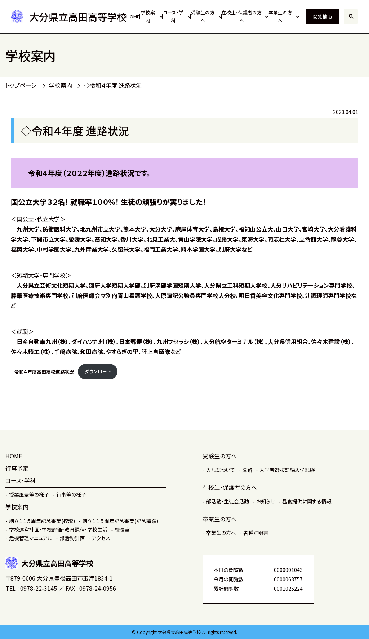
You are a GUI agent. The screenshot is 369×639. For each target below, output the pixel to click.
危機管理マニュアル (30, 538)
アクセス (101, 538)
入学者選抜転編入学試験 (287, 469)
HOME (132, 16)
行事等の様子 (71, 494)
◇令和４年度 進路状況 (113, 85)
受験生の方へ (202, 16)
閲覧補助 (322, 16)
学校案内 (148, 16)
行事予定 (16, 468)
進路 (247, 469)
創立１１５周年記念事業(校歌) (42, 520)
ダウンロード (98, 371)
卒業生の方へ (280, 16)
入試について (220, 469)
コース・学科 (173, 16)
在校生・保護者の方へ (242, 16)
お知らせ (265, 501)
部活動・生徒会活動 (227, 501)
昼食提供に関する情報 (307, 501)
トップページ (21, 85)
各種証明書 (255, 532)
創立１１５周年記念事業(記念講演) (120, 520)
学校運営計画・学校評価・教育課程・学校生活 (58, 529)
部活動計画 (72, 538)
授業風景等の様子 (29, 494)
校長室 (122, 529)
